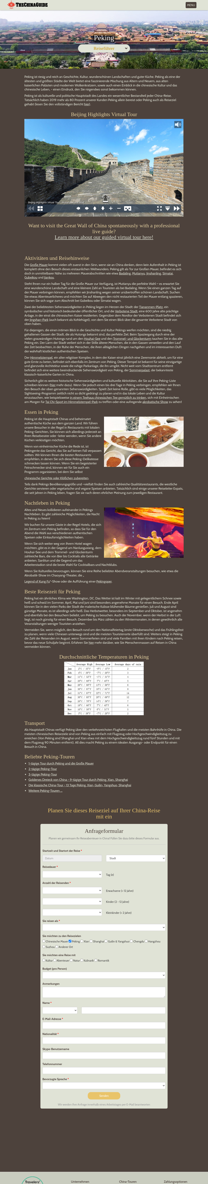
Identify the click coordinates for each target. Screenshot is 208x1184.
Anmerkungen (51, 984)
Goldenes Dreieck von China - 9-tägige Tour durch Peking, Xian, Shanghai (78, 780)
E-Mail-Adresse (51, 1019)
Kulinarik (87, 960)
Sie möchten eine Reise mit (59, 955)
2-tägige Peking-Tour (42, 769)
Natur (75, 960)
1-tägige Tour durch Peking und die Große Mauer (61, 763)
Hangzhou (152, 941)
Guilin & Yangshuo (117, 941)
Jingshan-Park (39, 320)
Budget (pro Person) (54, 969)
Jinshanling (153, 273)
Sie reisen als (50, 921)
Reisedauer (49, 867)
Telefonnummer (52, 1064)
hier (86, 104)
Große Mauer (39, 265)
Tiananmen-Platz (151, 307)
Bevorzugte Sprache (54, 1079)
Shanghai (97, 941)
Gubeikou (30, 277)
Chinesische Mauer (55, 941)
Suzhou (48, 947)
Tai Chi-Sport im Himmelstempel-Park (71, 402)
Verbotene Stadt (126, 311)
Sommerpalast (139, 370)
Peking (74, 941)
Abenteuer (61, 960)
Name (46, 1003)
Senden (104, 1096)
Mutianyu (138, 273)
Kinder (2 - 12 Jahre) (117, 902)
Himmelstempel (41, 357)
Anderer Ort (64, 947)
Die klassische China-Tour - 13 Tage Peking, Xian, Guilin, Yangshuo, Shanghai (79, 785)
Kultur (47, 960)
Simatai (167, 273)
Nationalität (49, 1034)
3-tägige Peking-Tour (42, 774)
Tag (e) (110, 875)
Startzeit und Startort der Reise (61, 851)
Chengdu (137, 941)
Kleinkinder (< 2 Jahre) (119, 913)
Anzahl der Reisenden (55, 883)
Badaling (125, 273)
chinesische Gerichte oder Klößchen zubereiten (56, 478)
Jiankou (49, 277)
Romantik (101, 960)
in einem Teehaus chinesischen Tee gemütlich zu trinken (108, 398)
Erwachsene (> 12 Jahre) (120, 891)
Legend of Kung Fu (37, 581)
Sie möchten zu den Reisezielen (61, 936)
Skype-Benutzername (55, 1049)
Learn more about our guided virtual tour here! (104, 237)
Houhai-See (92, 339)
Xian (84, 941)
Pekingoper (104, 581)
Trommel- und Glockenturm (132, 339)
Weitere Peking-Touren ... (45, 791)
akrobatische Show (155, 402)
